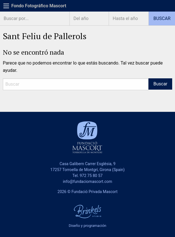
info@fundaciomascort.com (87, 181)
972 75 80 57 (91, 175)
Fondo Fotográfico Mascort (38, 5)
